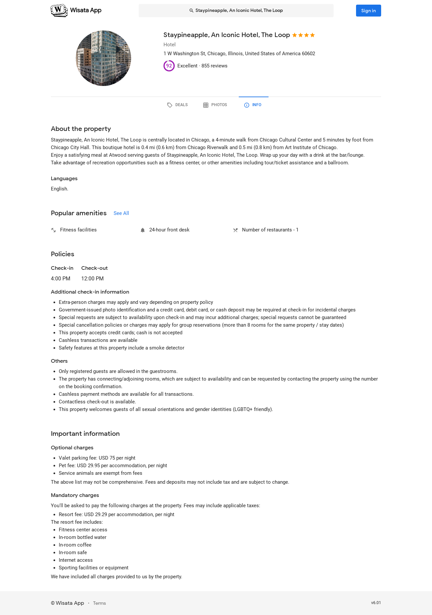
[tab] (178, 105)
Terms (99, 603)
